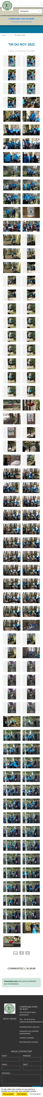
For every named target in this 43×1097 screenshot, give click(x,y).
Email (5, 1064)
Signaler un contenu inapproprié (29, 1032)
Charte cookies (26, 1038)
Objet (26, 1064)
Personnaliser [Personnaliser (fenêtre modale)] (35, 1094)
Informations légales (29, 1027)
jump (32, 51)
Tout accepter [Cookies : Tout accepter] (8, 1094)
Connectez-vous (11, 981)
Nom (5, 1056)
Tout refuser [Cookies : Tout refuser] (21, 1094)
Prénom (27, 1056)
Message (6, 1073)
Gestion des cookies (28, 1042)
